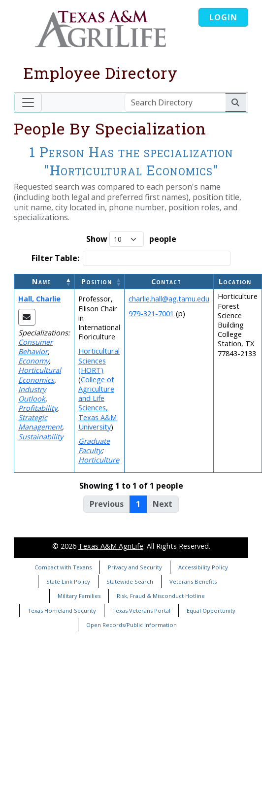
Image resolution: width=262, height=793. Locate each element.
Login (223, 17)
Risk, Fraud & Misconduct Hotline (161, 595)
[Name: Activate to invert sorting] (44, 281)
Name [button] (41, 281)
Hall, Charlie (39, 298)
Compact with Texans (63, 567)
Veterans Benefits (193, 581)
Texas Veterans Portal (141, 610)
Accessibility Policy (203, 567)
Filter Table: (55, 258)
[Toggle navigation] (28, 102)
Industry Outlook (32, 394)
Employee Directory (100, 72)
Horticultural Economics (39, 374)
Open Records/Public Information (131, 624)
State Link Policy (68, 581)
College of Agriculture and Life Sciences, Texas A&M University (97, 403)
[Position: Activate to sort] (99, 281)
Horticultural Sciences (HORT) (99, 360)
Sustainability (40, 436)
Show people (131, 239)
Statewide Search (129, 581)
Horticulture (98, 459)
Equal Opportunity (211, 610)
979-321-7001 (151, 313)
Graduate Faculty (94, 445)
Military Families (79, 595)
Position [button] (96, 281)
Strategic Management (40, 422)
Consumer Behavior (35, 346)
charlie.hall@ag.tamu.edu (169, 298)
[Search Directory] (175, 102)
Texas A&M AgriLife (110, 546)
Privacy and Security (135, 567)
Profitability (37, 408)
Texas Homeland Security (62, 610)
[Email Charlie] (26, 317)
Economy (33, 360)
